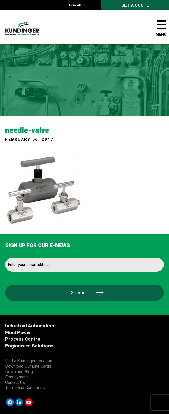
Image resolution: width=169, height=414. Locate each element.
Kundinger (31, 27)
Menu (160, 34)
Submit (78, 292)
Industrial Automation (29, 325)
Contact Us (15, 382)
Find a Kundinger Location (28, 360)
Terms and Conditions (25, 387)
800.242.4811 (74, 5)
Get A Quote (135, 5)
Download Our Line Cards (28, 366)
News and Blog (19, 371)
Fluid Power (18, 332)
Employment (16, 376)
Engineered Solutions (29, 346)
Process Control (23, 339)
